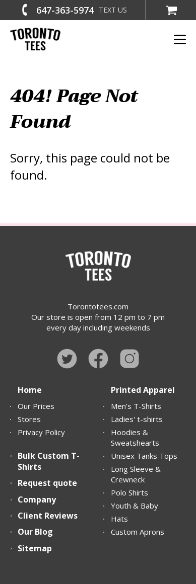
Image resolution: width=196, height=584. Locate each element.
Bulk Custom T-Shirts (49, 461)
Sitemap (35, 548)
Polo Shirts (129, 492)
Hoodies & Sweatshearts (135, 437)
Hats (119, 519)
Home (30, 389)
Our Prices (36, 406)
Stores (29, 419)
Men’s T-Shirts (136, 406)
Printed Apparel (143, 389)
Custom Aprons (137, 532)
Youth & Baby (134, 505)
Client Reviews (48, 515)
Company (37, 499)
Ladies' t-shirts (137, 419)
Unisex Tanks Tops (144, 456)
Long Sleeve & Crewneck (136, 474)
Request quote (47, 482)
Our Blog (35, 531)
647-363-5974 (65, 10)
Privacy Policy (41, 432)
